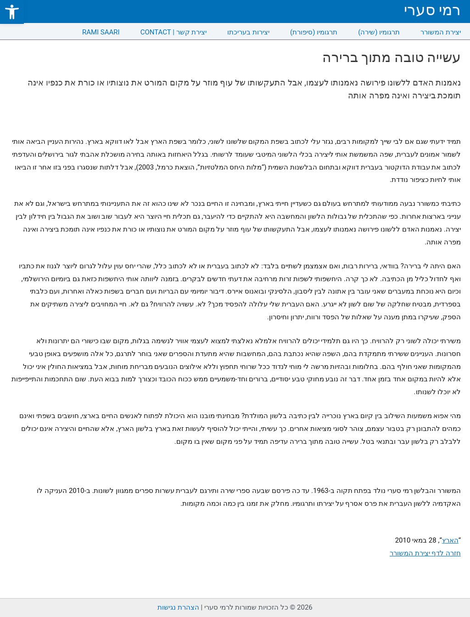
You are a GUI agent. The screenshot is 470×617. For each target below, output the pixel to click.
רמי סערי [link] (432, 10)
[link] (12, 12)
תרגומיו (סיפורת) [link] (313, 32)
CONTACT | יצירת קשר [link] (173, 32)
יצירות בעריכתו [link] (248, 32)
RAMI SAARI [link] (101, 32)
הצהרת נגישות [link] (178, 607)
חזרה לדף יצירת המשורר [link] (425, 553)
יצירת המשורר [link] (440, 32)
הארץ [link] (450, 540)
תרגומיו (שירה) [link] (379, 32)
